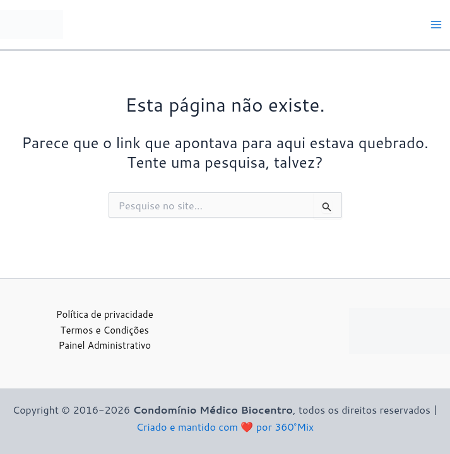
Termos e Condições (105, 330)
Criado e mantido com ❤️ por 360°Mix (225, 426)
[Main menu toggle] (436, 24)
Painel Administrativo (104, 345)
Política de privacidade (104, 314)
